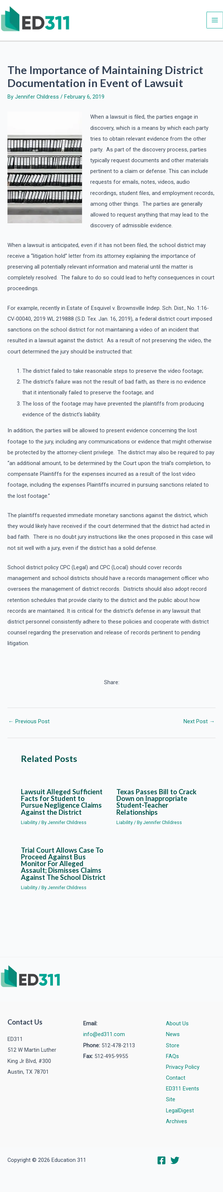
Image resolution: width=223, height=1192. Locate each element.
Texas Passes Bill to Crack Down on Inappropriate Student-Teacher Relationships (156, 803)
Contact (175, 1077)
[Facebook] (161, 1160)
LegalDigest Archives (180, 1116)
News (173, 1034)
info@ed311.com (104, 1034)
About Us (177, 1023)
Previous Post (29, 722)
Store (172, 1045)
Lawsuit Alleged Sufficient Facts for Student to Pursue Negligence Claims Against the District (62, 803)
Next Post (199, 722)
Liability (29, 823)
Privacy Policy (183, 1067)
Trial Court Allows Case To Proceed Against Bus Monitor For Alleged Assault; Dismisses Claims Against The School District (63, 864)
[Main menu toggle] (215, 21)
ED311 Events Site (182, 1094)
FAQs (172, 1056)
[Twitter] (174, 1160)
